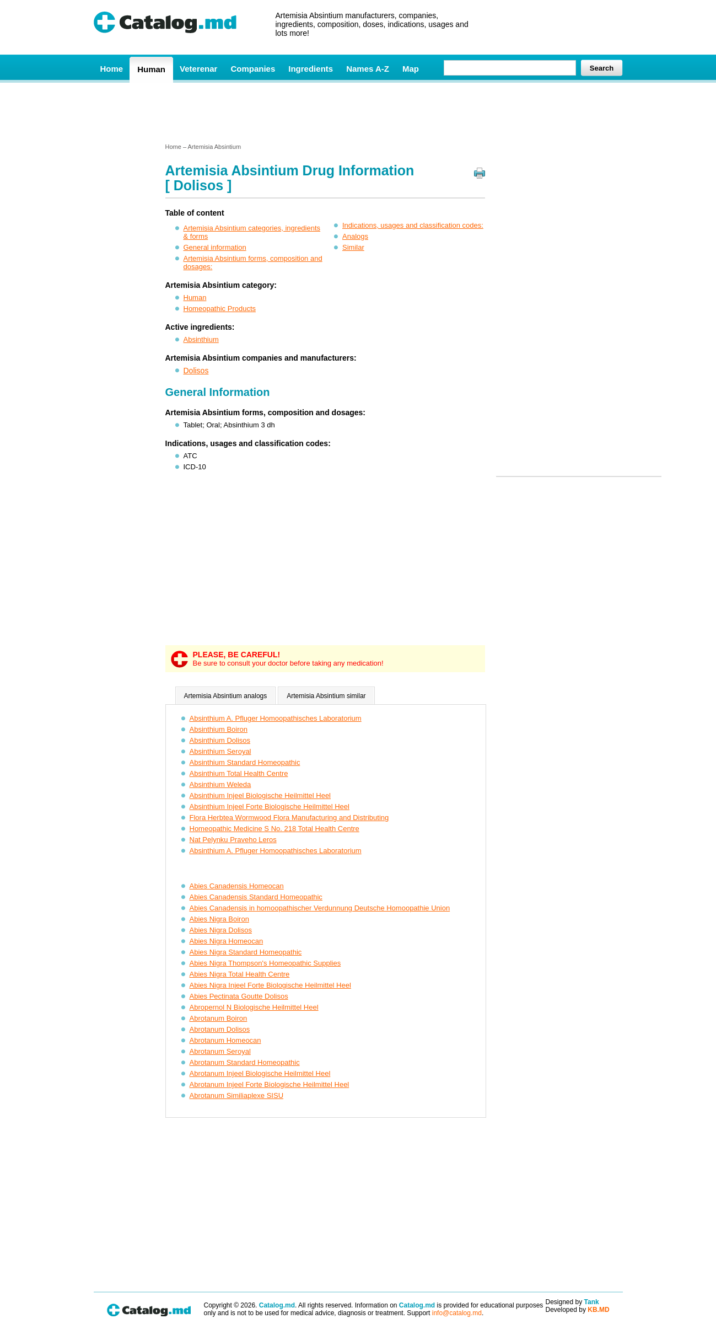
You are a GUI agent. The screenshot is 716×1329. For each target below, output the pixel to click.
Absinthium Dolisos (220, 740)
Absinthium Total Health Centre (239, 773)
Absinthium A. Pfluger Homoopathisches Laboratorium (276, 718)
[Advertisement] (357, 112)
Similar (353, 247)
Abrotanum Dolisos (220, 1029)
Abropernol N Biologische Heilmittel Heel (254, 1007)
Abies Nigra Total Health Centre (240, 974)
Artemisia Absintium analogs (225, 696)
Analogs (355, 236)
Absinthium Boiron (219, 729)
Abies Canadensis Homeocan (237, 886)
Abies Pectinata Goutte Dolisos (239, 996)
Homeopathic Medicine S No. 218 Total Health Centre (274, 828)
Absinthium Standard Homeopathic (245, 762)
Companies (252, 68)
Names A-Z (367, 68)
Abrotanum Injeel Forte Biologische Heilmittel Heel (269, 1084)
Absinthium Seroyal (220, 751)
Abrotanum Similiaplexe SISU (237, 1095)
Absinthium (201, 339)
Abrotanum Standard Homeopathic (245, 1062)
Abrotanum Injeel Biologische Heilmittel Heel (260, 1073)
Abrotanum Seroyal (220, 1051)
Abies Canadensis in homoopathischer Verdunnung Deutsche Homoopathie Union (320, 908)
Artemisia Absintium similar (326, 696)
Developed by (578, 1310)
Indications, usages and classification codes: (412, 225)
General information (215, 247)
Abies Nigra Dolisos (221, 930)
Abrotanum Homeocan (225, 1040)
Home (111, 68)
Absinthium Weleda (220, 784)
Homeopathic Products (220, 308)
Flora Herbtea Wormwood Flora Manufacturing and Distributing (289, 817)
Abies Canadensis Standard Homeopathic (256, 897)
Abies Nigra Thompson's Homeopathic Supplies (265, 963)
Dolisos (196, 370)
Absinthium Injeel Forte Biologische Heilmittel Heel (269, 806)
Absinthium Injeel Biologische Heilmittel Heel (260, 795)
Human (151, 69)
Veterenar (198, 68)
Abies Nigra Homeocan (226, 941)
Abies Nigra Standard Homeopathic (246, 952)
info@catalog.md (457, 1313)
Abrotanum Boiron (218, 1018)
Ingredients (310, 68)
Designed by (572, 1302)
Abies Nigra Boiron (219, 919)
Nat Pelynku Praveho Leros (233, 839)
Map (410, 68)
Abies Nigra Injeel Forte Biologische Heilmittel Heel (270, 985)
